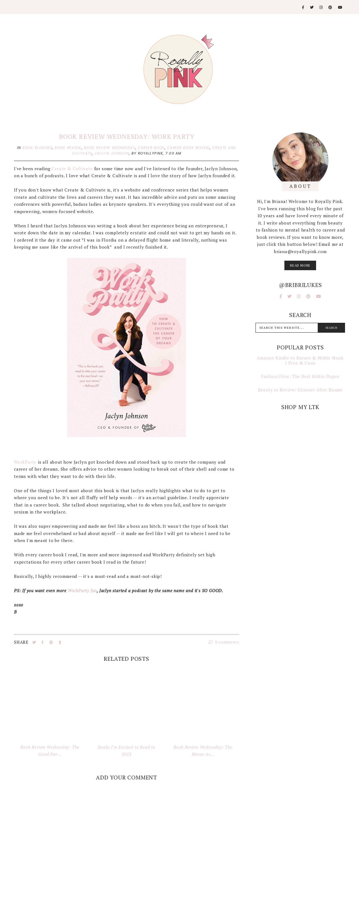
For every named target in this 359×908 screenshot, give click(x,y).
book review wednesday (109, 147)
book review (68, 147)
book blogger (37, 147)
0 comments (224, 642)
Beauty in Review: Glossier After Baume (300, 390)
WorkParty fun (82, 590)
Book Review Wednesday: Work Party (126, 136)
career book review (188, 147)
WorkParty (25, 462)
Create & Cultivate (72, 168)
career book (151, 147)
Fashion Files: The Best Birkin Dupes (300, 376)
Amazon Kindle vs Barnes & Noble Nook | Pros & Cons (300, 360)
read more (300, 265)
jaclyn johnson (112, 153)
